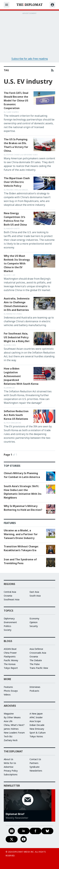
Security (34, 626)
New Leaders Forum (14, 732)
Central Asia (10, 591)
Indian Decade (37, 724)
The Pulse (35, 664)
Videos (7, 694)
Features (8, 686)
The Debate (36, 660)
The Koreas (10, 664)
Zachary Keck (10, 740)
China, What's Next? (14, 724)
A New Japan (36, 713)
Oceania (8, 595)
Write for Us (10, 763)
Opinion (33, 622)
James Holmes (11, 728)
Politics (7, 626)
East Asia (34, 591)
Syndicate (34, 766)
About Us (8, 759)
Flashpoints (10, 656)
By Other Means (12, 717)
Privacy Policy (11, 770)
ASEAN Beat (10, 648)
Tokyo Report (11, 667)
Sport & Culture (38, 732)
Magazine (9, 713)
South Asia (35, 595)
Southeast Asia (11, 599)
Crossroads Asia (38, 652)
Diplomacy (9, 618)
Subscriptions (10, 774)
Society (7, 629)
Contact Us (35, 759)
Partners (34, 763)
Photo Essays (11, 690)
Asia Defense (36, 648)
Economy (34, 618)
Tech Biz (8, 736)
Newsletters (36, 770)
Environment (10, 622)
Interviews (35, 686)
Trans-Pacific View (39, 667)
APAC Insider (36, 717)
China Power (10, 652)
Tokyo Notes (36, 736)
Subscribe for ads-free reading (29, 58)
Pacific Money (11, 660)
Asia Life (8, 721)
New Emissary (37, 728)
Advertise (8, 766)
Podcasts (34, 690)
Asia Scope (35, 721)
